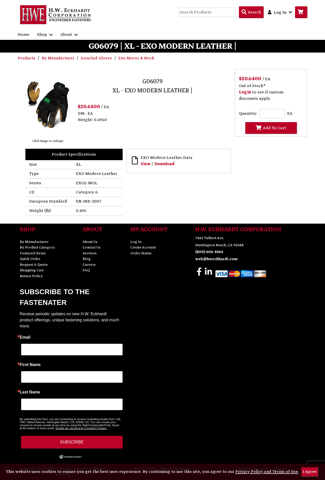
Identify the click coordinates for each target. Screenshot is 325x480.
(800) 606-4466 (209, 252)
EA (289, 113)
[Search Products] (251, 12)
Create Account (143, 247)
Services (90, 253)
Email (25, 337)
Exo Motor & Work (136, 58)
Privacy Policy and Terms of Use (266, 471)
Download (164, 164)
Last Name (30, 392)
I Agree (310, 471)
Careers (89, 265)
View (146, 164)
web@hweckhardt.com (216, 259)
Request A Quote (34, 265)
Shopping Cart (32, 270)
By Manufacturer (58, 58)
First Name (30, 365)
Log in (245, 92)
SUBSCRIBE (71, 442)
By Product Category (37, 247)
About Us (90, 242)
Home (23, 34)
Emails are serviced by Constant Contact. (81, 428)
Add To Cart (271, 128)
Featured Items (33, 253)
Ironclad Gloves (97, 58)
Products (27, 58)
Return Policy (31, 276)
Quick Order (30, 259)
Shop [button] (45, 34)
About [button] (69, 34)
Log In (135, 242)
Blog (87, 259)
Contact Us (92, 247)
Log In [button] (280, 12)
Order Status (141, 253)
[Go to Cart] (301, 12)
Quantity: (248, 113)
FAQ (86, 270)
